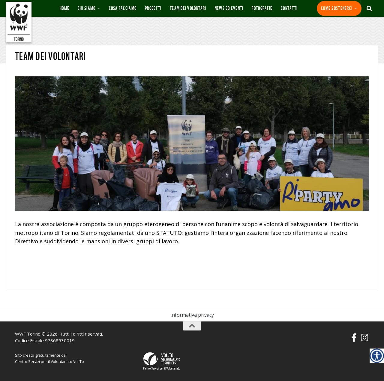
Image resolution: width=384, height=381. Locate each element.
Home (64, 8)
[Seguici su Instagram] (365, 337)
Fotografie (262, 8)
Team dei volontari (188, 8)
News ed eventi (229, 8)
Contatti (289, 8)
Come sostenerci (336, 8)
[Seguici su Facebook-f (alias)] (354, 337)
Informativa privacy (192, 315)
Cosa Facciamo (122, 8)
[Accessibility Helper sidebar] (377, 356)
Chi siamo (86, 8)
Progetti (153, 8)
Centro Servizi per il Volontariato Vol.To (49, 361)
